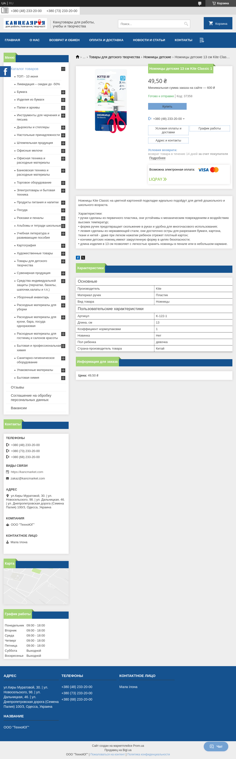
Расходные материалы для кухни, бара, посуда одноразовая (36, 321)
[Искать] (186, 24)
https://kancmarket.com (27, 472)
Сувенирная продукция (33, 273)
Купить (167, 106)
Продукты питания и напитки (38, 202)
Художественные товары (35, 253)
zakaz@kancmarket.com (28, 478)
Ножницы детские (157, 57)
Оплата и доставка (106, 40)
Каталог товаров (25, 69)
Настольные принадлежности (38, 135)
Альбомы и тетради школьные (39, 225)
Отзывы (17, 387)
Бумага (22, 92)
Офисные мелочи (29, 150)
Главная (12, 40)
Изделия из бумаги (30, 99)
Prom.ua (138, 745)
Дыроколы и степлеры (33, 127)
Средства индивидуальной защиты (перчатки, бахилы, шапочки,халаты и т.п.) (36, 285)
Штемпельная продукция (35, 143)
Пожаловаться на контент (107, 754)
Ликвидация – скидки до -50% (38, 84)
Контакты (183, 40)
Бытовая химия (28, 377)
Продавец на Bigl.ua (118, 750)
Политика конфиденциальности (148, 754)
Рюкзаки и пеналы (30, 218)
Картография (26, 245)
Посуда (22, 210)
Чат (216, 746)
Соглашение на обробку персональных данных (31, 397)
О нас (35, 40)
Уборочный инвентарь (33, 297)
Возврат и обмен (64, 40)
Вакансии (19, 408)
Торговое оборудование (34, 182)
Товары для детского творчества (114, 57)
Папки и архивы (28, 107)
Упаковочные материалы (35, 370)
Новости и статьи (149, 40)
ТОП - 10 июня (27, 76)
